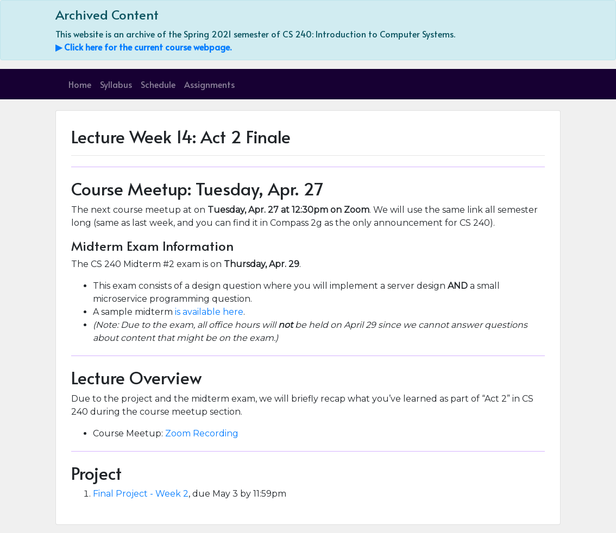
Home (79, 84)
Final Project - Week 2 (140, 493)
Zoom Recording (201, 433)
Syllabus (116, 84)
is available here (209, 312)
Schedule (158, 84)
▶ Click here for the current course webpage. (143, 47)
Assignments (209, 84)
